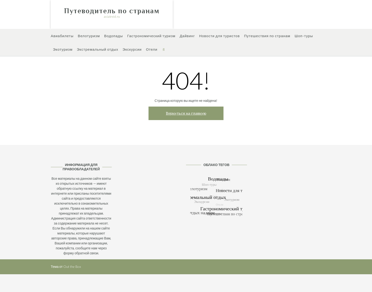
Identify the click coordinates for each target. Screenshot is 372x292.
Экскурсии (132, 49)
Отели (151, 49)
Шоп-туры (304, 36)
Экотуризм (63, 49)
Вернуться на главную (186, 113)
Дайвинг (187, 36)
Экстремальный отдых (97, 49)
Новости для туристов (219, 36)
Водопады (113, 36)
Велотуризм (89, 36)
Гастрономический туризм (151, 36)
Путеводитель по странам (111, 10)
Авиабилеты (62, 36)
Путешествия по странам (267, 36)
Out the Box (72, 267)
